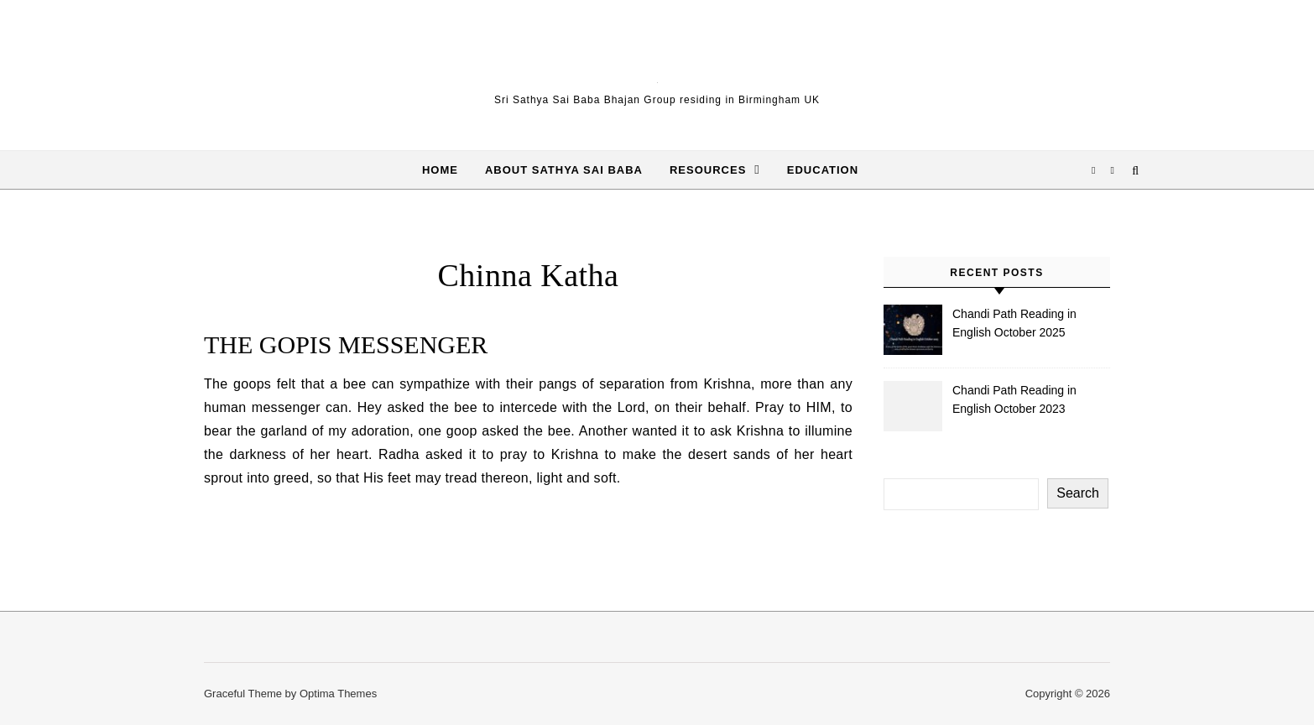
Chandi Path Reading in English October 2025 (1014, 323)
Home (440, 170)
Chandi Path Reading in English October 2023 (1014, 399)
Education (822, 170)
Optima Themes (338, 693)
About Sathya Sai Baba (564, 170)
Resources (708, 170)
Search (1077, 493)
